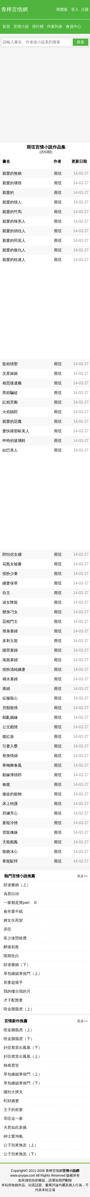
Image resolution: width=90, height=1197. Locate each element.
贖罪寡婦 (10, 650)
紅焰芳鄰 (10, 402)
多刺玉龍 (10, 641)
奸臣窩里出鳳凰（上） (23, 1056)
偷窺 (6, 784)
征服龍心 (10, 698)
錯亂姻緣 (10, 717)
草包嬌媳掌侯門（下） (23, 1083)
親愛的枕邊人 (13, 260)
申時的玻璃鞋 (13, 441)
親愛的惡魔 (12, 421)
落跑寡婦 (10, 660)
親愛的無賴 (12, 173)
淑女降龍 (10, 602)
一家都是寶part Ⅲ (20, 903)
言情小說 (21, 26)
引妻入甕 (10, 746)
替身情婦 (10, 756)
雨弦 (58, 173)
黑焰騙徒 (10, 393)
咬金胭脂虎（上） (19, 1009)
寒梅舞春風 (12, 765)
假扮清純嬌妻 (13, 669)
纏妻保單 (10, 583)
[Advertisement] (45, 95)
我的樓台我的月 (17, 991)
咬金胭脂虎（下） (19, 1039)
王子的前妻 (13, 1110)
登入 (75, 9)
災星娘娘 (10, 373)
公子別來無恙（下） (21, 1154)
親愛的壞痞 (12, 183)
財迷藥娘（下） (17, 965)
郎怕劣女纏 (12, 554)
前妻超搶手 (13, 982)
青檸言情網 (14, 9)
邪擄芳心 (10, 813)
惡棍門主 (10, 621)
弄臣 (7, 929)
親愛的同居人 (13, 240)
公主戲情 (10, 727)
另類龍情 (10, 708)
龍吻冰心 (10, 852)
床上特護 (10, 804)
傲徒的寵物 (12, 794)
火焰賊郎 (10, 412)
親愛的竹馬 (12, 212)
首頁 (6, 26)
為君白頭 (11, 894)
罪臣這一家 (13, 1118)
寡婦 (6, 689)
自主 (6, 593)
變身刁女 (10, 612)
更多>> (82, 876)
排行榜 (38, 26)
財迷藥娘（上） (17, 885)
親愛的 (8, 193)
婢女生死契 (13, 920)
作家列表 (54, 26)
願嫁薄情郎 (12, 775)
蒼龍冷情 (10, 823)
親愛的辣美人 (13, 221)
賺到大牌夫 (13, 1092)
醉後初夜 (11, 947)
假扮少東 (10, 574)
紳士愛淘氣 (13, 1136)
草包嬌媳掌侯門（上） (23, 973)
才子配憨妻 (13, 1000)
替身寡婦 (10, 631)
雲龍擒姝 (10, 832)
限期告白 (11, 956)
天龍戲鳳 (10, 842)
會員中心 (73, 26)
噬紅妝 (8, 736)
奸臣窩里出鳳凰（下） (23, 1048)
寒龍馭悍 (10, 861)
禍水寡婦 (10, 679)
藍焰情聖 (10, 364)
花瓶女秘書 (12, 564)
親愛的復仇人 (13, 250)
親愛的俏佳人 (13, 231)
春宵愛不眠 (13, 911)
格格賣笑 (11, 1065)
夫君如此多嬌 (15, 1127)
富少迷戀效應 (15, 938)
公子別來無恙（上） (21, 1145)
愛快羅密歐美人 (15, 431)
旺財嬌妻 (11, 1101)
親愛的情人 (12, 202)
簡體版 (62, 9)
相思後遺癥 (12, 383)
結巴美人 (10, 450)
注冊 (85, 9)
